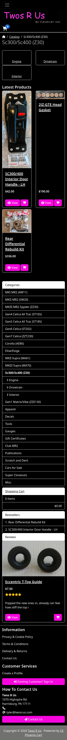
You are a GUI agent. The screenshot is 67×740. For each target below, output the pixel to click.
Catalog (14, 37)
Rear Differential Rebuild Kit (15, 244)
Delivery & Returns (14, 651)
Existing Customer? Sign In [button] (33, 682)
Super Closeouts (16, 475)
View (13, 203)
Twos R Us (34, 731)
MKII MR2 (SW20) (16, 300)
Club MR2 (11, 446)
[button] (5, 28)
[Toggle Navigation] (7, 5)
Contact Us (9, 658)
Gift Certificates (15, 438)
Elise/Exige (12, 351)
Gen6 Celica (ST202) (18, 329)
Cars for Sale (13, 468)
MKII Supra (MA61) (17, 358)
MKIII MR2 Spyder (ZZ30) (21, 307)
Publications (13, 453)
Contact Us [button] (33, 719)
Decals (9, 416)
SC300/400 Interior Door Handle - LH (16, 179)
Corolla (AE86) (14, 343)
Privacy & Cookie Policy (17, 637)
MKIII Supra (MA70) (18, 365)
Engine (16, 61)
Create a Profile (12, 673)
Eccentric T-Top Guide (23, 581)
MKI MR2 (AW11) (16, 292)
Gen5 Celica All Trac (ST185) (23, 321)
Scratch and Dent (16, 460)
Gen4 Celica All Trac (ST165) (23, 314)
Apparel (10, 409)
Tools (8, 424)
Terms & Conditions (15, 644)
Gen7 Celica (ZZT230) (19, 336)
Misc (8, 482)
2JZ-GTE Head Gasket (50, 107)
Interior (17, 76)
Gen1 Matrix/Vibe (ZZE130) (23, 402)
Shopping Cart (14, 491)
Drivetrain (50, 61)
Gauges (10, 431)
